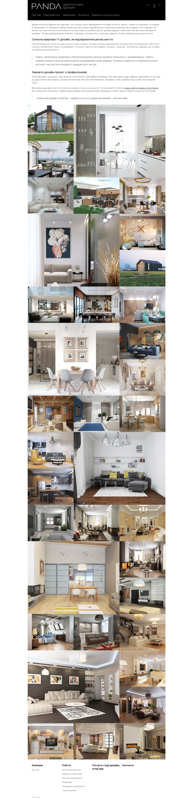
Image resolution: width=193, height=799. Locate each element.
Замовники (68, 15)
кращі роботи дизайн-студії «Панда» (141, 88)
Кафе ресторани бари (72, 774)
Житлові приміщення (72, 778)
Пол (148, 5)
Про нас (36, 15)
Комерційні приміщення (73, 786)
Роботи (66, 765)
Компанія (37, 765)
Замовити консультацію (106, 15)
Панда (37, 797)
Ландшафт (67, 782)
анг (159, 5)
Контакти (83, 15)
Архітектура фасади (71, 770)
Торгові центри (69, 790)
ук (154, 5)
